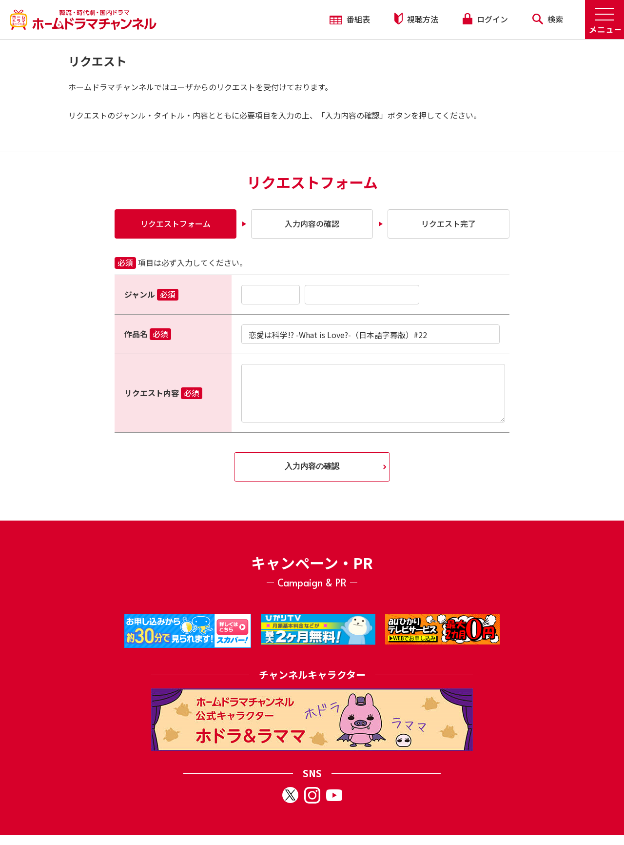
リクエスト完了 (448, 223)
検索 (547, 19)
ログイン (485, 19)
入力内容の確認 (312, 223)
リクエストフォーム (175, 223)
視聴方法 (416, 19)
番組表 (350, 19)
